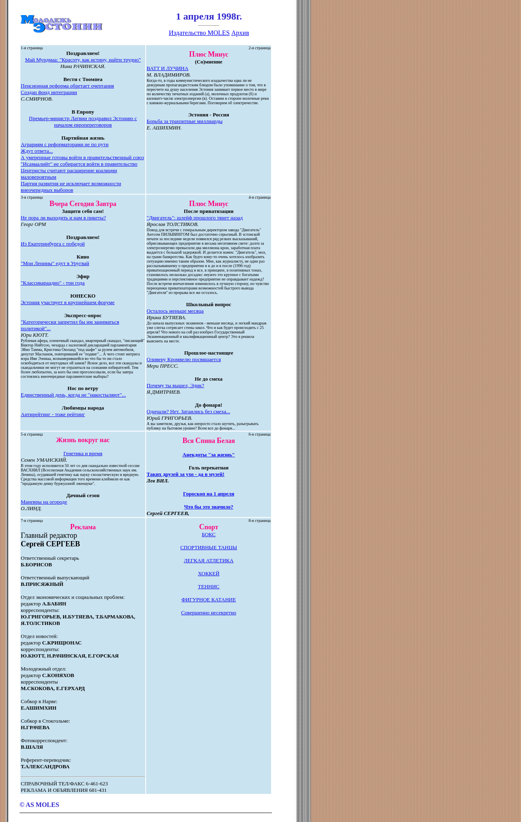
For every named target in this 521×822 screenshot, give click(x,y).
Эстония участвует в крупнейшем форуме (68, 302)
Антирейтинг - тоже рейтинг (53, 414)
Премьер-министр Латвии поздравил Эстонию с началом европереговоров (83, 121)
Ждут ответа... (37, 151)
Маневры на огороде (44, 502)
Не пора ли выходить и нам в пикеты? (63, 218)
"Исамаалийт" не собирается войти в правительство (79, 164)
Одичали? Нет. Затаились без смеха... (188, 411)
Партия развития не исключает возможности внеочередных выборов (71, 186)
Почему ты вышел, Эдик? (175, 385)
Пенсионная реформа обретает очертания (67, 86)
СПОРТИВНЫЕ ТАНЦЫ (208, 547)
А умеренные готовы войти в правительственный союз (82, 157)
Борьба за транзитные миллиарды (184, 121)
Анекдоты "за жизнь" (208, 455)
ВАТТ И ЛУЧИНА (167, 68)
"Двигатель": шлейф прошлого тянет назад (195, 218)
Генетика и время (83, 453)
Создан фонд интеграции (49, 92)
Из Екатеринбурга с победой (53, 244)
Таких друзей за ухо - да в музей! (185, 474)
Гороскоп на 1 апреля (208, 494)
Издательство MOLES (199, 32)
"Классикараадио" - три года (53, 283)
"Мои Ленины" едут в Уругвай (55, 263)
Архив (240, 32)
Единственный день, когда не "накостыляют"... (73, 395)
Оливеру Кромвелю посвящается (184, 359)
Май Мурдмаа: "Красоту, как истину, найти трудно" (83, 60)
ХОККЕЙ (208, 573)
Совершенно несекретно (208, 612)
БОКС (209, 534)
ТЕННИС (208, 586)
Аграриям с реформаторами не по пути (65, 144)
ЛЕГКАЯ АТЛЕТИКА (209, 560)
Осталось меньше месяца (175, 311)
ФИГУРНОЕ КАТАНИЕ (209, 599)
